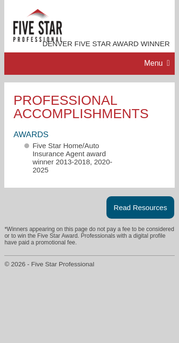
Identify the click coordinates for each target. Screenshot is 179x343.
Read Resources (140, 207)
